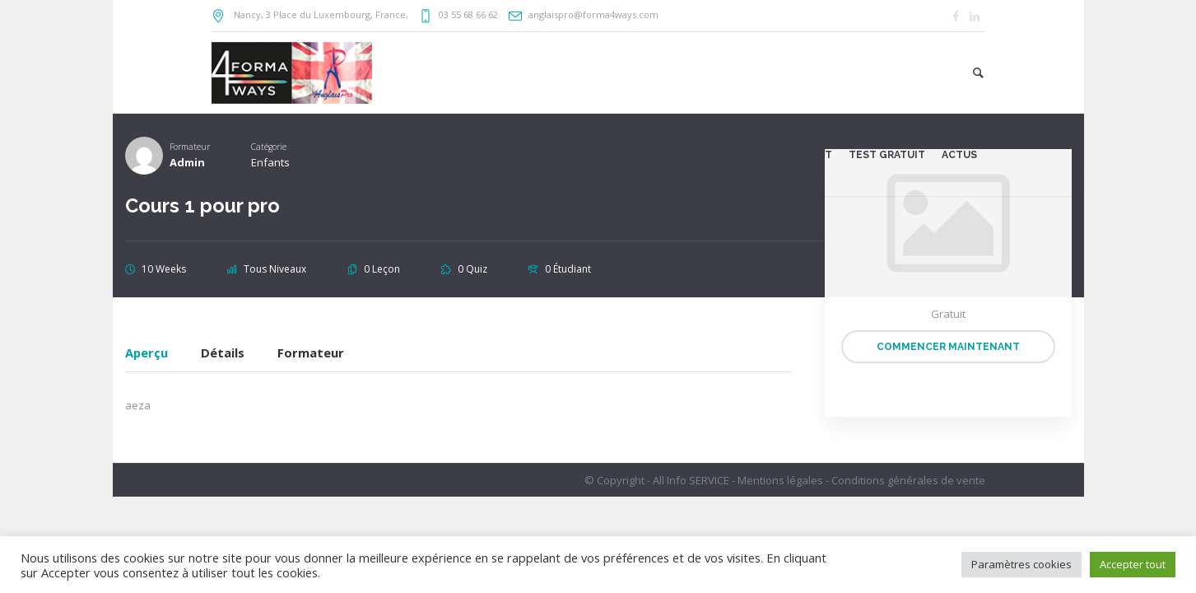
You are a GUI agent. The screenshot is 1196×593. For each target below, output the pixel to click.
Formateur (310, 354)
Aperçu (146, 354)
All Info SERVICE (691, 480)
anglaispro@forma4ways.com (593, 14)
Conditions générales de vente (908, 480)
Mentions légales (780, 480)
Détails (222, 354)
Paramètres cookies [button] (1021, 564)
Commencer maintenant (948, 347)
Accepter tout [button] (1133, 564)
